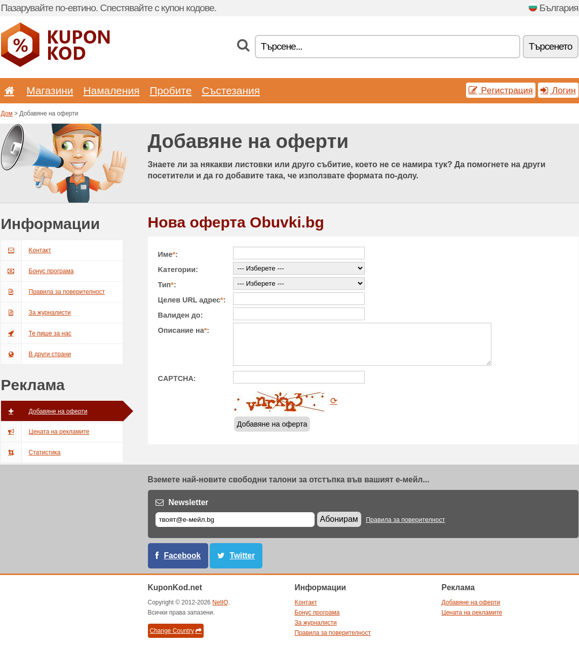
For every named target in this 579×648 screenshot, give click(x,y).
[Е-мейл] (235, 519)
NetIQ (220, 602)
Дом (7, 113)
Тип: (167, 285)
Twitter (242, 555)
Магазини (49, 90)
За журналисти (36, 312)
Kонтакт (26, 250)
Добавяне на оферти (44, 411)
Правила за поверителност (53, 292)
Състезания (231, 90)
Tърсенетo (550, 46)
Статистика (31, 452)
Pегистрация (501, 90)
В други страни (36, 354)
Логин (558, 90)
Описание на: (184, 330)
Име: (168, 254)
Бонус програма (37, 271)
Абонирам (339, 519)
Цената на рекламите (45, 432)
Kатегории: (178, 269)
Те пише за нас (36, 333)
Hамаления (112, 90)
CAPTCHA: (177, 378)
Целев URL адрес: (192, 300)
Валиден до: (180, 315)
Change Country (176, 630)
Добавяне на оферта (272, 424)
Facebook (182, 555)
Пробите (170, 90)
